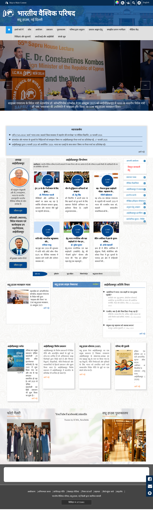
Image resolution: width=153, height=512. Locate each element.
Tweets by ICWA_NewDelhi (76, 420)
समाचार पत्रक (136, 177)
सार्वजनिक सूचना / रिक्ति (136, 220)
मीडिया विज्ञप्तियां (136, 183)
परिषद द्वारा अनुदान (77, 29)
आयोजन (38, 29)
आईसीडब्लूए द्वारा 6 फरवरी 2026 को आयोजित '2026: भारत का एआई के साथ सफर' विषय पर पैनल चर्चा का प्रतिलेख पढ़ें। (59, 144)
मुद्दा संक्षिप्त (70, 274)
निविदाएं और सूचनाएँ (23, 37)
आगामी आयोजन (136, 161)
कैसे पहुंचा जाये (108, 492)
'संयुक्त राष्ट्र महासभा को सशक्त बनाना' (120, 325)
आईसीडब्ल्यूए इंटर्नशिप (136, 213)
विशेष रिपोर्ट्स (84, 274)
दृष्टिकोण (56, 274)
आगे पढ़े (141, 152)
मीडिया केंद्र (134, 29)
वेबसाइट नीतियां (73, 492)
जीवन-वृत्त (18, 210)
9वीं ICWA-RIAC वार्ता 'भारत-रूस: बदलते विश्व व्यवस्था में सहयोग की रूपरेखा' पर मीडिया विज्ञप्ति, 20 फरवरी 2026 (57, 135)
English (146, 2)
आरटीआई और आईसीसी (44, 37)
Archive (95, 284)
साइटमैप (119, 492)
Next (145, 85)
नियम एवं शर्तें (87, 492)
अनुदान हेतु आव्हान (136, 207)
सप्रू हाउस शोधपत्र (98, 274)
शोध (29, 29)
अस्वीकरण (31, 492)
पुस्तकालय (61, 29)
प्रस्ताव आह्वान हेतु (96, 29)
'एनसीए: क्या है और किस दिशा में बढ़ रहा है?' (122, 311)
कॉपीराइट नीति (59, 492)
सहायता (97, 492)
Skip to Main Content (15, 3)
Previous (8, 85)
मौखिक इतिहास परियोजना (136, 202)
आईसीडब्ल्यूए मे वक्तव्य (136, 189)
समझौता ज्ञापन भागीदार (116, 29)
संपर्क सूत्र (62, 37)
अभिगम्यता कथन (44, 492)
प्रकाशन (49, 29)
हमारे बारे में (19, 29)
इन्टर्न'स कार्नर (136, 195)
